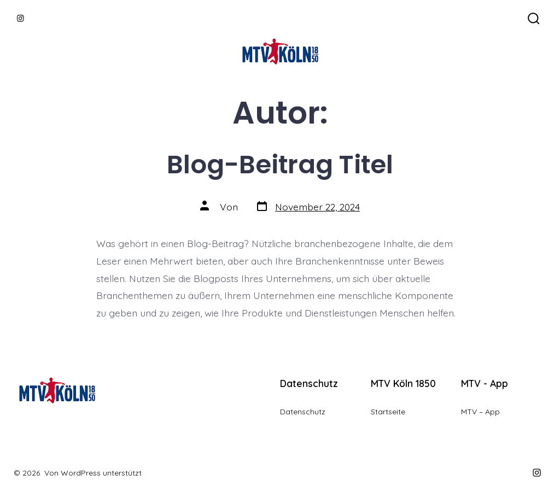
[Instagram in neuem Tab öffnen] (20, 18)
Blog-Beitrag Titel (280, 164)
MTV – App (480, 412)
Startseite (388, 412)
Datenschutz (302, 412)
